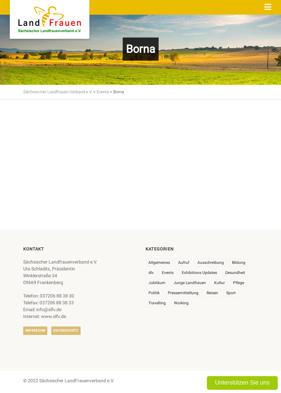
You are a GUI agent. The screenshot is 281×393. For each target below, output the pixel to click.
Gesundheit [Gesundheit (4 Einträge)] (235, 272)
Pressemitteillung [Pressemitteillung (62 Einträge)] (183, 293)
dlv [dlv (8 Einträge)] (151, 272)
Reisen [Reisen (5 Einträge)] (212, 293)
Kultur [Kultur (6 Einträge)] (219, 282)
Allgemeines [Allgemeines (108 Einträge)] (159, 262)
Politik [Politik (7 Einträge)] (154, 293)
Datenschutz (66, 330)
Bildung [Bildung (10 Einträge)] (238, 262)
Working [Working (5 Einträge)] (181, 303)
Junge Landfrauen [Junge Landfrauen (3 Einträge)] (190, 282)
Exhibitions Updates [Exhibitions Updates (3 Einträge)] (199, 272)
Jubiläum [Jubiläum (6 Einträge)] (156, 282)
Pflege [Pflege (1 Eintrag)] (238, 282)
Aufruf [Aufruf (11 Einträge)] (183, 262)
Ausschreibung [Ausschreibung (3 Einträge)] (210, 262)
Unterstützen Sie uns (242, 382)
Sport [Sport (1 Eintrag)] (231, 293)
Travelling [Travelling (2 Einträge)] (157, 303)
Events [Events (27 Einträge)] (168, 272)
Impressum (35, 330)
